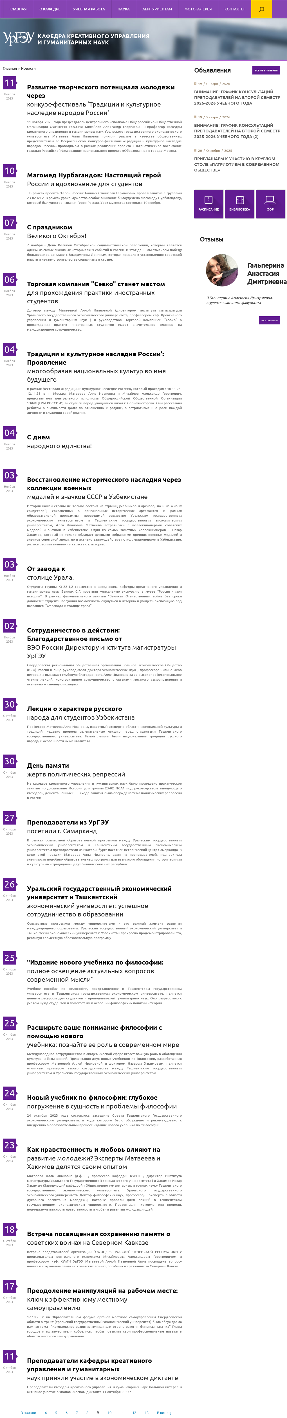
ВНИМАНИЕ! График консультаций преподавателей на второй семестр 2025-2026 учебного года (237, 97)
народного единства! (59, 445)
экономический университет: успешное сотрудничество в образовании (87, 909)
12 (134, 1412)
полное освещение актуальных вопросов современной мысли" (90, 975)
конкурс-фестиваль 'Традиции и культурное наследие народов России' (94, 108)
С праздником (49, 227)
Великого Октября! (56, 235)
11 (122, 1412)
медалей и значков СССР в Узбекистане (87, 496)
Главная (18, 9)
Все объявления (266, 70)
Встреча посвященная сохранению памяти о (98, 1234)
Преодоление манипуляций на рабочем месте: (102, 1290)
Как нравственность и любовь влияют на (93, 1149)
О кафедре (49, 9)
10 (109, 1412)
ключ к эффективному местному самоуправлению (77, 1303)
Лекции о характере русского (74, 709)
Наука (124, 9)
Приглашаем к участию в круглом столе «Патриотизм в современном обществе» (236, 164)
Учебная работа (89, 9)
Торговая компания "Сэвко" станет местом (96, 284)
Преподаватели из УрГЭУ (68, 822)
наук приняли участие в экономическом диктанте (102, 1377)
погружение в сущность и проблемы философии (102, 1106)
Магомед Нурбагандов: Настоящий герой (94, 175)
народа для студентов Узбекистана (81, 717)
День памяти (48, 765)
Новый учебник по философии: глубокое (92, 1097)
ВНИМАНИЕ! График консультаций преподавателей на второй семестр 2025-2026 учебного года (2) (237, 130)
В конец (164, 1412)
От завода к (46, 569)
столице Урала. (50, 577)
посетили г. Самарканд (62, 831)
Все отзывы (269, 320)
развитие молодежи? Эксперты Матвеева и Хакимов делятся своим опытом (93, 1162)
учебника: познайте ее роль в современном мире (103, 1044)
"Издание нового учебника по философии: (95, 962)
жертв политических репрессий (76, 774)
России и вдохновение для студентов (84, 183)
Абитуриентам (157, 9)
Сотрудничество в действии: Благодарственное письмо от (74, 634)
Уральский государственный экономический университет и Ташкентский (99, 892)
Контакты (235, 9)
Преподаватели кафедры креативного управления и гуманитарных (89, 1364)
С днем (38, 437)
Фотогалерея (198, 9)
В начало (28, 1412)
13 (147, 1412)
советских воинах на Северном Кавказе (88, 1242)
